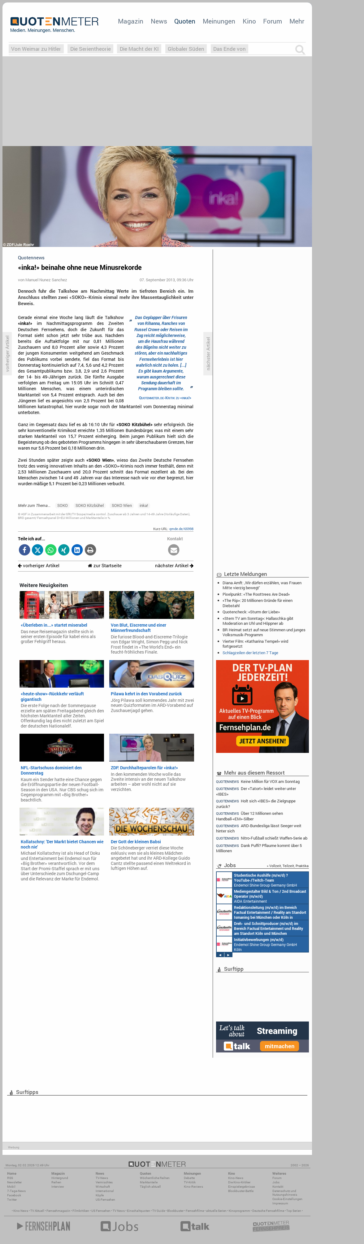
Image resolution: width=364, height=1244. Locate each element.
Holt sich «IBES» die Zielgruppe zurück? (256, 803)
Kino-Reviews (193, 1187)
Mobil (11, 1187)
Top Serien (293, 1211)
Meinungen (219, 21)
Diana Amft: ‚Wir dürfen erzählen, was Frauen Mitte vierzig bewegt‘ (262, 585)
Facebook (14, 1195)
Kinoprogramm (239, 1211)
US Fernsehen (100, 1211)
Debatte (189, 1178)
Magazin (130, 21)
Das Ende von (229, 48)
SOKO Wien (122, 505)
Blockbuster (175, 1211)
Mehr (296, 21)
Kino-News (235, 1178)
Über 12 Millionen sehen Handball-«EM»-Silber (249, 816)
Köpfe (100, 1195)
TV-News (102, 1178)
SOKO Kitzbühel (90, 505)
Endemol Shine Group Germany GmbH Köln (257, 880)
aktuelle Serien (216, 1211)
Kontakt (277, 1187)
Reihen (56, 1182)
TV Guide (158, 1211)
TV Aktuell (37, 1211)
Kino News (20, 1211)
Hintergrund (59, 1178)
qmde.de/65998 (181, 528)
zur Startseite (105, 565)
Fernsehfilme (195, 1211)
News (159, 21)
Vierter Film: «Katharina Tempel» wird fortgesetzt (255, 643)
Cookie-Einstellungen (287, 1199)
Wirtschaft (103, 1187)
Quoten (184, 21)
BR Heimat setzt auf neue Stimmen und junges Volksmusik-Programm (264, 632)
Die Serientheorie (90, 48)
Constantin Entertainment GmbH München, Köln (261, 912)
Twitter (12, 1200)
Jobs (276, 1182)
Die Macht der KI (139, 48)
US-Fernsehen (105, 1200)
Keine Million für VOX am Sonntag (258, 781)
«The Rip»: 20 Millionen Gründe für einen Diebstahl (257, 603)
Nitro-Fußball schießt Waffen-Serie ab (261, 838)
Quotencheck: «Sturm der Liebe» (251, 612)
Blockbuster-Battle (241, 1191)
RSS (10, 1178)
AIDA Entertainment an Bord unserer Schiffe (261, 896)
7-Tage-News (16, 1191)
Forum (272, 21)
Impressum (280, 1203)
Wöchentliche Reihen (155, 1178)
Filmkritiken (80, 1211)
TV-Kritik (190, 1182)
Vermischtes (104, 1182)
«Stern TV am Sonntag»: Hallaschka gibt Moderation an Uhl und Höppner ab (258, 621)
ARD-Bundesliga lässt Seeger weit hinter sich (258, 828)
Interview (57, 1187)
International (105, 1191)
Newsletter (14, 1182)
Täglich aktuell (150, 1187)
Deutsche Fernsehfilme (268, 1211)
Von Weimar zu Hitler (36, 48)
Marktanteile (149, 1182)
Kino (249, 21)
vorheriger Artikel (38, 565)
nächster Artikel (174, 565)
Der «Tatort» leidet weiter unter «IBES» (256, 791)
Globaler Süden (186, 48)
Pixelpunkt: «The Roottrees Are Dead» (256, 594)
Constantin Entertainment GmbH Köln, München (260, 928)
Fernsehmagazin (58, 1211)
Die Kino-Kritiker (239, 1182)
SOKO (62, 505)
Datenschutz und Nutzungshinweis (284, 1193)
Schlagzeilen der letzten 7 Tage (250, 652)
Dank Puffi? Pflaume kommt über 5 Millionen (259, 848)
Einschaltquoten (138, 1211)
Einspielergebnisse (241, 1187)
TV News (119, 1211)
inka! (144, 505)
